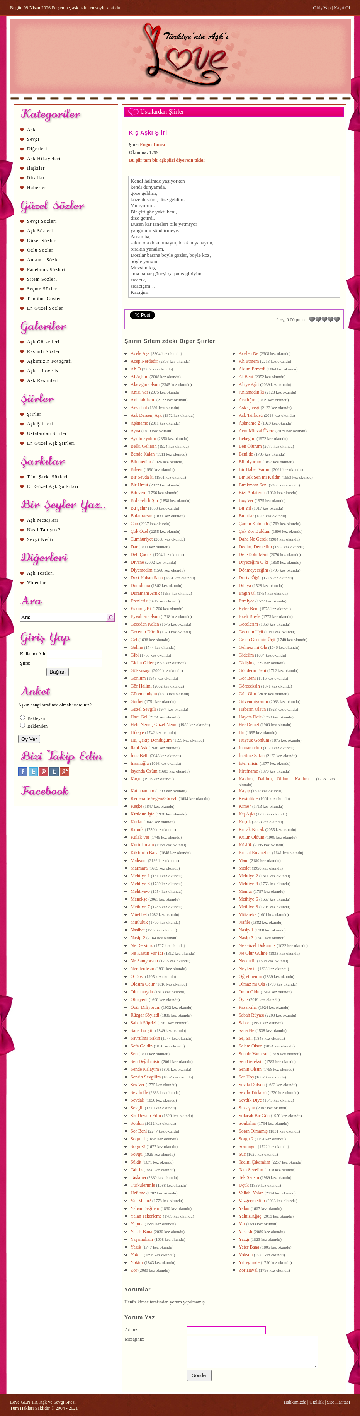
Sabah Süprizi (143, 1022)
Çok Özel (139, 531)
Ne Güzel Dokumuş (257, 945)
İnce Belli (140, 755)
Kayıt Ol (342, 7)
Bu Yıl (245, 508)
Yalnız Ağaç (250, 1216)
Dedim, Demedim (255, 546)
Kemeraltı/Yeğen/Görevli (154, 798)
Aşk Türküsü (251, 415)
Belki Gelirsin (144, 446)
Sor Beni (139, 1131)
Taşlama (138, 1177)
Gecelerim (248, 624)
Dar (134, 546)
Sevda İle (139, 1092)
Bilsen (137, 469)
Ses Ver (137, 1084)
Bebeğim (247, 438)
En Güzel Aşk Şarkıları (52, 486)
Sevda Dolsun (252, 1084)
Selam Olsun (251, 1046)
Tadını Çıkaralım (254, 1162)
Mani (243, 860)
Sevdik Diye (250, 1100)
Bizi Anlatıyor (252, 492)
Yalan (244, 1208)
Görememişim (144, 693)
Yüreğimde (249, 1262)
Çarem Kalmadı (253, 523)
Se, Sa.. (246, 1038)
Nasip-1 (246, 930)
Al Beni (246, 376)
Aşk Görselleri (43, 342)
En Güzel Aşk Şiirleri (51, 443)
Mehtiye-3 (140, 883)
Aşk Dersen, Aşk (146, 415)
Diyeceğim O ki (253, 562)
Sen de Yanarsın (253, 1053)
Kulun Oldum (251, 837)
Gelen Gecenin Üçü (257, 639)
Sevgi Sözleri (42, 221)
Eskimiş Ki (141, 608)
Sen (134, 1053)
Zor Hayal (248, 1270)
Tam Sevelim (251, 1169)
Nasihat (138, 930)
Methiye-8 (248, 906)
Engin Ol (247, 593)
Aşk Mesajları (42, 520)
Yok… (137, 1254)
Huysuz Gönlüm (254, 740)
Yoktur (137, 1262)
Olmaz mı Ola (252, 984)
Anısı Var (139, 392)
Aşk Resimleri (43, 380)
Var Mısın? (141, 1200)
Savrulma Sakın (145, 1038)
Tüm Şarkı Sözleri (47, 476)
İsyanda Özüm (144, 771)
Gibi (135, 655)
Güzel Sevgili (143, 709)
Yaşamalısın (142, 1239)
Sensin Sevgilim (146, 1077)
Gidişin (245, 662)
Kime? (245, 806)
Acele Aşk (140, 353)
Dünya (245, 585)
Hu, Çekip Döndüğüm (151, 740)
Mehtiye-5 (140, 891)
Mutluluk (139, 922)
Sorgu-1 (138, 1138)
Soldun (137, 1123)
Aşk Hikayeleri (44, 158)
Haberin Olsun (252, 709)
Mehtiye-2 (248, 876)
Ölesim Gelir (143, 984)
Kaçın (136, 778)
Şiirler (34, 414)
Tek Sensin (249, 1177)
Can (134, 523)
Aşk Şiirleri (40, 424)
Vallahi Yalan (251, 1193)
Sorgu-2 (246, 1138)
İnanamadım (250, 748)
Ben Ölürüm (250, 446)
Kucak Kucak (251, 829)
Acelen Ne (248, 353)
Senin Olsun (250, 1069)
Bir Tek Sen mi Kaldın (259, 477)
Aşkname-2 (249, 423)
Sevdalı (137, 1100)
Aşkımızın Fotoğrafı (49, 361)
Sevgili (137, 1108)
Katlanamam (142, 790)
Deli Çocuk (141, 554)
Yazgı (244, 1239)
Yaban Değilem (145, 1208)
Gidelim (246, 655)
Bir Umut (139, 485)
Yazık (136, 1247)
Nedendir (247, 961)
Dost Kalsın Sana (147, 577)
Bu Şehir (139, 508)
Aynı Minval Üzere (256, 430)
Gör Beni (247, 678)
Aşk (31, 129)
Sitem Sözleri (42, 279)
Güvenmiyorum (253, 701)
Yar (242, 1224)
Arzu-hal (139, 407)
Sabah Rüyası (251, 1015)
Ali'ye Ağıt (249, 384)
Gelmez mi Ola (253, 647)
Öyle (243, 999)
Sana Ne (247, 1030)
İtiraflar (36, 178)
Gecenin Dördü (145, 632)
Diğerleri (37, 149)
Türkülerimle (143, 1185)
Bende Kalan (143, 454)
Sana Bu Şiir (142, 1030)
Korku (137, 821)
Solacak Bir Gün (254, 1115)
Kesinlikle (248, 798)
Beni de (246, 454)
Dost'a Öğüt (250, 577)
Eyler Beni (249, 608)
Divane (137, 562)
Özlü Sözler (40, 250)
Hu (242, 732)
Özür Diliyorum (146, 1007)
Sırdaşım (247, 1108)
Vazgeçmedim (252, 1200)
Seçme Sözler (42, 289)
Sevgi (33, 139)
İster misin (248, 763)
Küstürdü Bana (144, 852)
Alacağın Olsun (145, 384)
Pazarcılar (248, 1007)
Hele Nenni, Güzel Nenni (154, 724)
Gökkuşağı (141, 670)
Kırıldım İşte (143, 814)
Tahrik (137, 1169)
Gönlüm (138, 678)
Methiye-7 (140, 906)
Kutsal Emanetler (255, 852)
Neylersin (248, 968)
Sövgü (137, 1154)
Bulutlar (246, 516)
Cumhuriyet (142, 539)
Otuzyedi (139, 999)
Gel (134, 639)
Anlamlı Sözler (44, 260)
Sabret (245, 1022)
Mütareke (247, 914)
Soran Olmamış (253, 1131)
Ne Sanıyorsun (144, 961)
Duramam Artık (145, 593)
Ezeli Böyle (249, 616)
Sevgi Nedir (40, 539)
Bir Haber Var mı (255, 469)
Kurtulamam (142, 845)
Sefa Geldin (142, 1046)
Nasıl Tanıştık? (44, 529)
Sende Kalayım (145, 1069)
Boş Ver (246, 500)
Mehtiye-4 (248, 883)
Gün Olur (247, 693)
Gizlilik (316, 1402)
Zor (134, 1270)
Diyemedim (142, 570)
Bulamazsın (142, 516)
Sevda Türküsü (253, 1092)
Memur (245, 891)
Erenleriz (139, 601)
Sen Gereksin (251, 1061)
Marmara (139, 868)
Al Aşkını (139, 376)
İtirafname (248, 771)
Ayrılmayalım (143, 438)
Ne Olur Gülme (253, 953)
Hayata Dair (250, 717)
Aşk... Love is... (45, 371)
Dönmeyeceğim (253, 570)
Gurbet (137, 701)
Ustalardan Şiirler (47, 433)
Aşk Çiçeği (249, 407)
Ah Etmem (249, 361)
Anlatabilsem (143, 400)
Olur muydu (142, 992)
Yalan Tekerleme (146, 1216)
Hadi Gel (139, 717)
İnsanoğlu (140, 763)
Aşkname (139, 423)
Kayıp (244, 790)
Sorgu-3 (138, 1146)
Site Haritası (338, 1402)
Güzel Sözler (41, 240)
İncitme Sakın (252, 755)
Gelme (137, 647)
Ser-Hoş (246, 1077)
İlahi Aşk (139, 748)
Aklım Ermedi (252, 369)
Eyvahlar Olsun (145, 616)
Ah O (136, 369)
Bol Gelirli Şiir (144, 500)
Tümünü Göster (44, 298)
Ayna (135, 430)
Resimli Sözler (43, 351)
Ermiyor (246, 601)
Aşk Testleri (40, 573)
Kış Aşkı (247, 814)
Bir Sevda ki (142, 477)
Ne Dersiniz (142, 945)
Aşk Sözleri (40, 231)
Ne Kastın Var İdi (147, 953)
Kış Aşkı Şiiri (148, 133)
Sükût (136, 1162)
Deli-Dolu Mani (253, 554)
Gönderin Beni (252, 670)
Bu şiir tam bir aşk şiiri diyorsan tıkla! (167, 160)
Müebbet (139, 914)
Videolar (36, 582)
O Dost (137, 976)
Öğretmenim (250, 976)
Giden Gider (142, 662)
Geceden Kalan (145, 624)
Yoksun (246, 1254)
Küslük (245, 845)
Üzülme (138, 1193)
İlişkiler (36, 168)
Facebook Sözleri (46, 269)
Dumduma (140, 585)
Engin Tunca (152, 144)
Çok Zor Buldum (254, 531)
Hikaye (137, 732)
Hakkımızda (295, 1402)
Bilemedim (141, 461)
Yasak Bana (141, 1231)
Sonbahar (247, 1123)
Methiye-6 (248, 899)
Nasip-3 (246, 937)
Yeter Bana (249, 1247)
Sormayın (248, 1146)
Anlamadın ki (251, 392)
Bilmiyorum (250, 461)
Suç (242, 1154)
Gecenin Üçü (251, 632)
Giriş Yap (322, 7)
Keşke (136, 806)
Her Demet (249, 724)
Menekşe (139, 899)
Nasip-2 (138, 937)
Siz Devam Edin (146, 1115)
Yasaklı (245, 1231)
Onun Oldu (249, 992)
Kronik (137, 829)
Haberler (36, 187)
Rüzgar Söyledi (145, 1015)
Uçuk (244, 1185)
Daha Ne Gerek (253, 539)
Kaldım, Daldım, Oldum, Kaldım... (275, 778)
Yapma (137, 1224)
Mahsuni (139, 860)
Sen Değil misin (145, 1061)
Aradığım (247, 400)
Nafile (244, 922)
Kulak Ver (140, 837)
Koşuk (245, 821)
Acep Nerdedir (144, 361)
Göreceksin (249, 686)
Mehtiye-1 (140, 876)
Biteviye (138, 492)
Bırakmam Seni (253, 485)
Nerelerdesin (142, 968)
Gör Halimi (141, 686)
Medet (245, 868)
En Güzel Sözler (45, 308)
